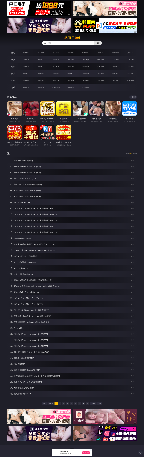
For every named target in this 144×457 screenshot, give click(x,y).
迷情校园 (85, 80)
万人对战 (56, 52)
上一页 (51, 403)
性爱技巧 (130, 80)
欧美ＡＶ (56, 59)
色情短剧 (85, 87)
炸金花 (100, 52)
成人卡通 (56, 66)
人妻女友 (56, 80)
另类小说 (100, 80)
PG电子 (25, 52)
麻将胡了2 (85, 52)
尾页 (99, 403)
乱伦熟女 (115, 66)
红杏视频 (71, 87)
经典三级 (100, 66)
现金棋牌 (115, 52)
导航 (13, 87)
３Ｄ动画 (71, 59)
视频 (13, 59)
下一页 (93, 403)
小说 (13, 80)
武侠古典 (71, 80)
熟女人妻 (85, 59)
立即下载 (86, 453)
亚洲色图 (41, 73)
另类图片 (130, 73)
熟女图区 (115, 73)
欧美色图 (56, 73)
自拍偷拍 (41, 59)
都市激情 (26, 80)
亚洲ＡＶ (26, 59)
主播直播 (115, 59)
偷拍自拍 (41, 66)
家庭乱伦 (41, 80)
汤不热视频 (56, 87)
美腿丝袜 (85, 73)
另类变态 (130, 66)
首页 (44, 403)
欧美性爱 (71, 66)
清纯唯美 (100, 73)
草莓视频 (41, 87)
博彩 (13, 52)
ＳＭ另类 (130, 59)
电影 (13, 66)
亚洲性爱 (26, 66)
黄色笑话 (115, 80)
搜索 (98, 43)
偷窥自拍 (26, 73)
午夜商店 (26, 87)
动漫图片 (71, 73)
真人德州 (41, 52)
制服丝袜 (85, 66)
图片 (13, 73)
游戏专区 (71, 52)
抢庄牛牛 (130, 52)
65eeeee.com (72, 38)
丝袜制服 (100, 59)
